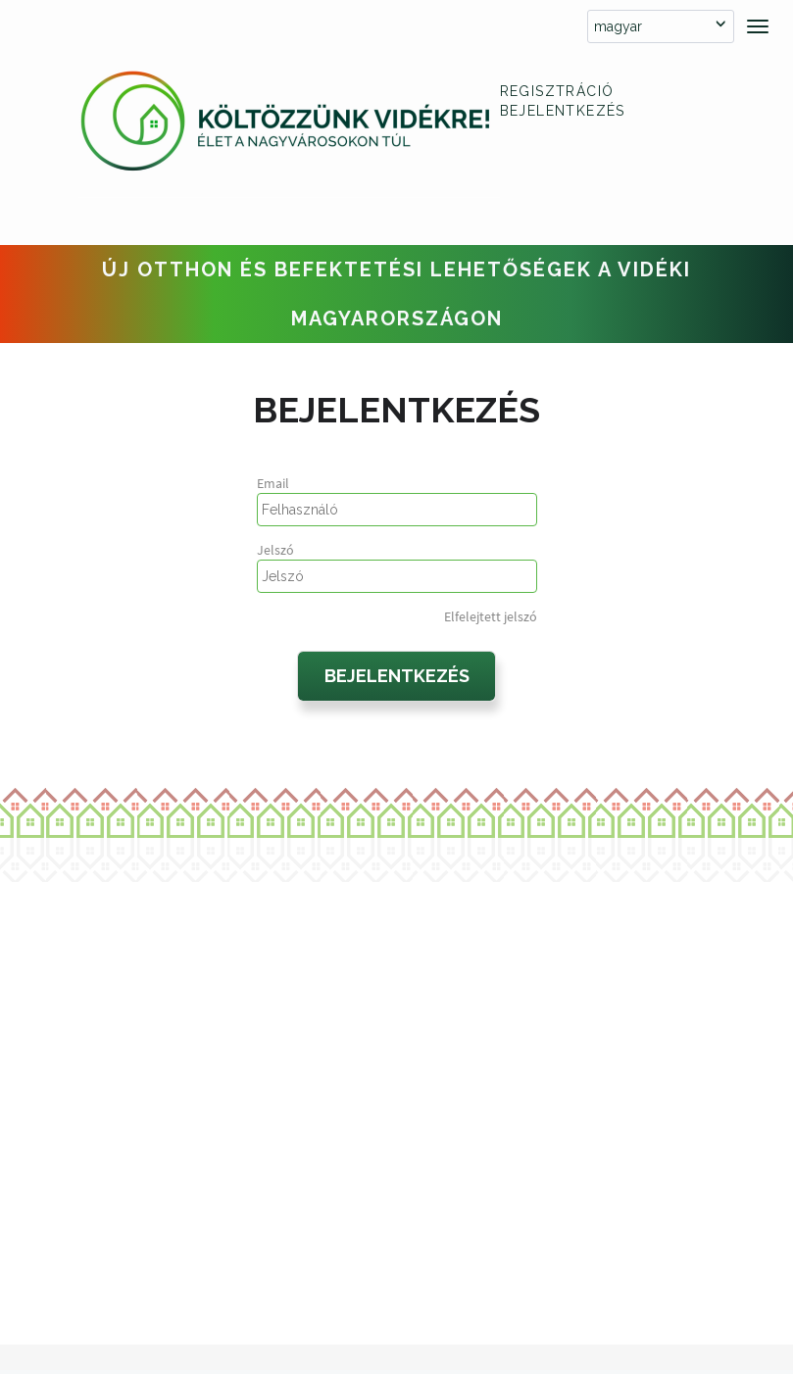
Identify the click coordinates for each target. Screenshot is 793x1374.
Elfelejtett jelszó (490, 616)
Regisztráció (557, 91)
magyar (618, 26)
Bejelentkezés (562, 111)
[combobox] (660, 26)
